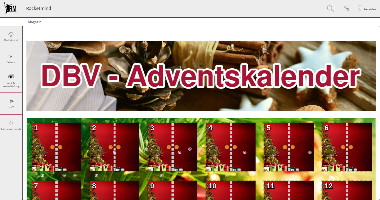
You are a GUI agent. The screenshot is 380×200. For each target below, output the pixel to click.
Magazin (34, 21)
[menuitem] (331, 8)
